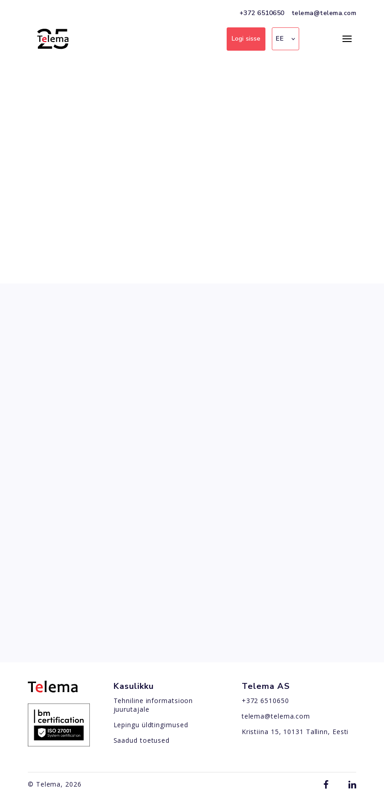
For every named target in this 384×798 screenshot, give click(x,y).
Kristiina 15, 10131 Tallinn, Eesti (295, 731)
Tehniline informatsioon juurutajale (153, 705)
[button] (285, 38)
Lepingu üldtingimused (151, 724)
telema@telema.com (324, 13)
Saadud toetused (142, 740)
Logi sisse (246, 38)
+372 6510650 (262, 13)
